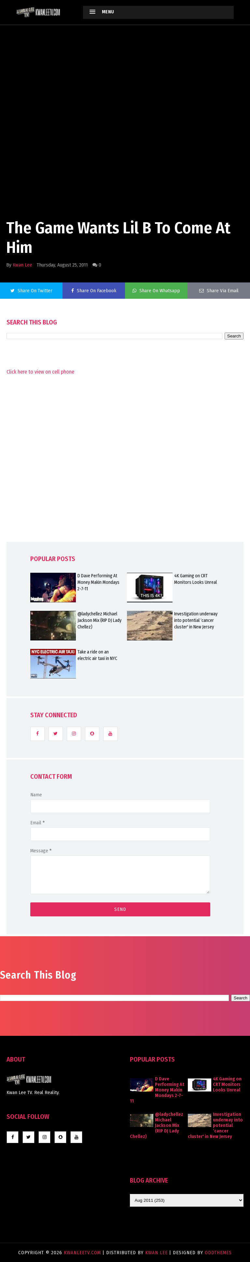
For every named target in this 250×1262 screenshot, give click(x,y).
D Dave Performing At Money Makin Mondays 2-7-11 (98, 582)
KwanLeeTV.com (83, 1252)
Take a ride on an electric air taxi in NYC (97, 655)
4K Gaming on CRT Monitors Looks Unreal (195, 579)
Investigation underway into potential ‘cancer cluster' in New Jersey (195, 620)
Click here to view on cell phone (40, 372)
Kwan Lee (22, 265)
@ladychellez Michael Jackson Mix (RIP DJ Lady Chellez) (99, 620)
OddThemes (218, 1252)
